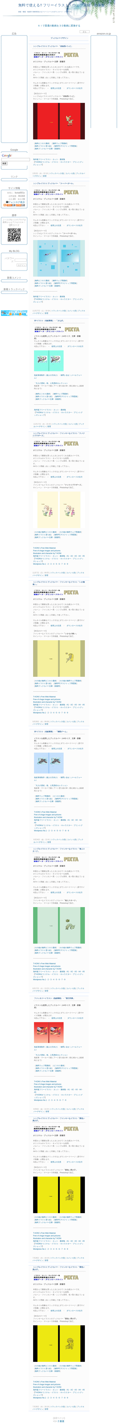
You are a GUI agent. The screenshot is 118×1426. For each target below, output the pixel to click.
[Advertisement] (14, 43)
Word (35, 564)
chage (41, 551)
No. (43, 564)
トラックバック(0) (56, 173)
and (52, 551)
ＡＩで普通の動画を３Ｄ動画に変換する (59, 25)
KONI (39, 162)
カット (55, 159)
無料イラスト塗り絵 (43, 146)
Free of (36, 551)
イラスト (47, 159)
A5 (83, 556)
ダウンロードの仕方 (75, 88)
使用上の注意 (56, 88)
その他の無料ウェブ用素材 (70, 532)
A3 (76, 556)
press (39, 564)
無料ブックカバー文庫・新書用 (47, 149)
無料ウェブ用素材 (60, 143)
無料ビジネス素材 (42, 143)
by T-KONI (57, 553)
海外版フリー (38, 159)
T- (36, 162)
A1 (68, 556)
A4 (80, 556)
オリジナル (45, 162)
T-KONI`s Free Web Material (44, 548)
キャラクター (65, 162)
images (47, 551)
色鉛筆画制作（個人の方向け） (46, 375)
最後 (62, 1421)
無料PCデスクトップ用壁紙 (65, 146)
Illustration (37, 553)
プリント (76, 162)
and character (47, 553)
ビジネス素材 (59, 796)
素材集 (62, 159)
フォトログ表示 (15, 202)
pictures (57, 551)
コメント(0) (70, 173)
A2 (72, 556)
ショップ (38, 165)
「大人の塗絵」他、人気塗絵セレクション (51, 383)
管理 (44, 176)
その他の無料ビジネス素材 (45, 532)
